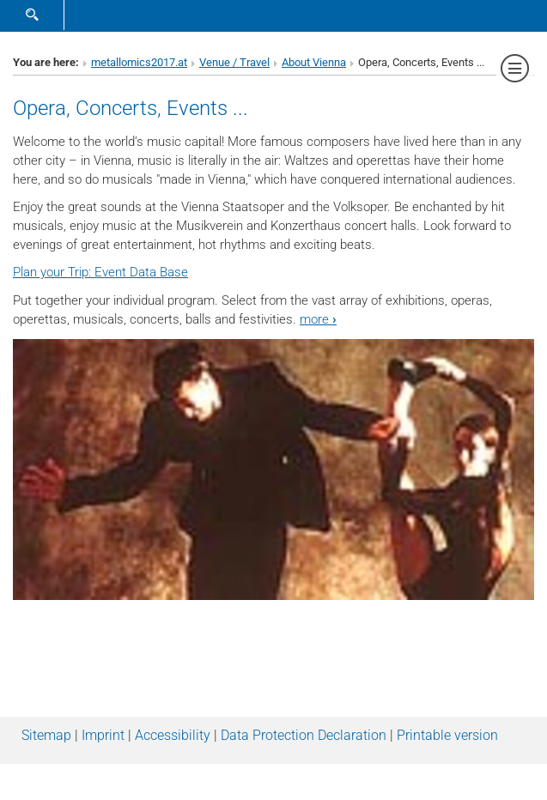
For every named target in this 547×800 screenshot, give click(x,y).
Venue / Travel (234, 62)
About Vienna (314, 62)
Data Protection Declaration (303, 735)
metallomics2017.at (139, 62)
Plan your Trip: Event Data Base (100, 272)
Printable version (447, 735)
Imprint (103, 735)
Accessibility (172, 735)
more (318, 319)
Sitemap (46, 735)
